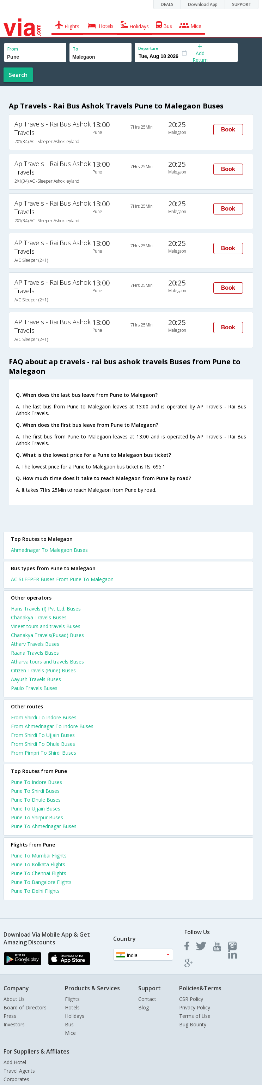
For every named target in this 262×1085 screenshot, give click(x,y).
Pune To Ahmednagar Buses (44, 826)
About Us (14, 999)
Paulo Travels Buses (34, 688)
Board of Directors (25, 1007)
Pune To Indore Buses (36, 782)
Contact (147, 999)
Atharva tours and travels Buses (47, 661)
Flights (72, 999)
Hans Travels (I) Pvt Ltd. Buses (46, 608)
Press (10, 1016)
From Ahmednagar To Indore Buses (52, 726)
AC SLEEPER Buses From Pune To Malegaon (62, 579)
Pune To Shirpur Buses (37, 817)
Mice (70, 1033)
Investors (14, 1024)
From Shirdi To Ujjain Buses (43, 735)
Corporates (16, 1079)
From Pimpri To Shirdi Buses (43, 752)
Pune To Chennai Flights (38, 873)
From (12, 49)
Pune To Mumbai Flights (39, 855)
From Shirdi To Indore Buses (44, 717)
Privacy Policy (194, 1007)
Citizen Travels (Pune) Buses (43, 670)
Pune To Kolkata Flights (38, 864)
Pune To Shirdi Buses (35, 791)
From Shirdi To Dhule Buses (43, 744)
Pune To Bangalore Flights (41, 882)
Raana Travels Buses (35, 652)
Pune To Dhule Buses (36, 799)
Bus (69, 1024)
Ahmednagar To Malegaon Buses (49, 550)
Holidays (74, 1016)
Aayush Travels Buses (36, 679)
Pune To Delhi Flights (35, 891)
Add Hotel (15, 1062)
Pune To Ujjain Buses (35, 808)
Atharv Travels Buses (35, 644)
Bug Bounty (192, 1024)
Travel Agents (19, 1070)
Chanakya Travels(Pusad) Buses (47, 635)
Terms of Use (195, 1016)
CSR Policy (191, 999)
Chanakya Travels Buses (39, 617)
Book (228, 129)
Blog (143, 1007)
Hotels (72, 1007)
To (75, 49)
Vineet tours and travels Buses (45, 626)
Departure (148, 48)
